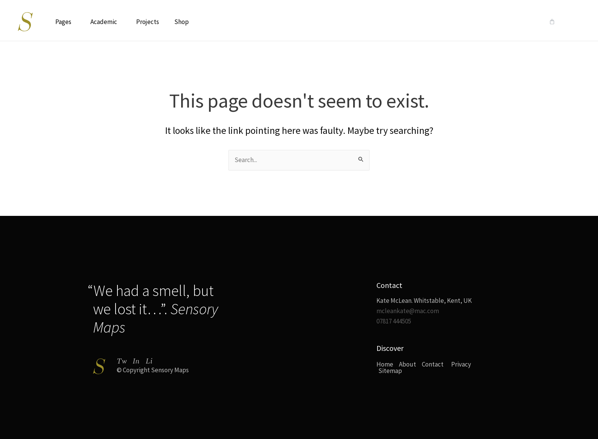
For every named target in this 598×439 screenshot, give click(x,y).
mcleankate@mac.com (407, 311)
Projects (147, 22)
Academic (105, 22)
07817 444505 (393, 321)
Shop (181, 22)
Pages (65, 22)
